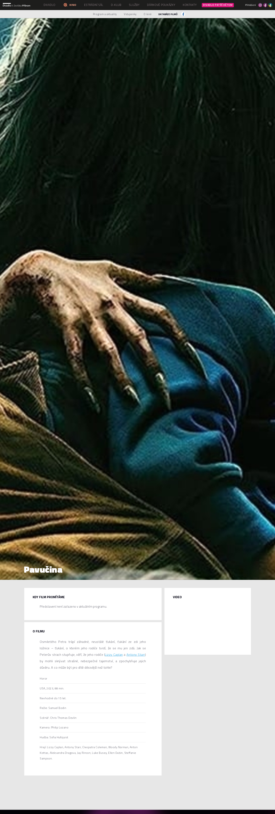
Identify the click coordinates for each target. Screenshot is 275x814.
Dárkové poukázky (161, 5)
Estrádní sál (93, 5)
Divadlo (49, 5)
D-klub (116, 5)
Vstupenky (130, 14)
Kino (69, 5)
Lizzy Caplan (114, 654)
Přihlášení (250, 5)
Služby (134, 5)
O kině (148, 14)
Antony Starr (136, 654)
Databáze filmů (167, 14)
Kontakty (190, 5)
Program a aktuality (105, 14)
